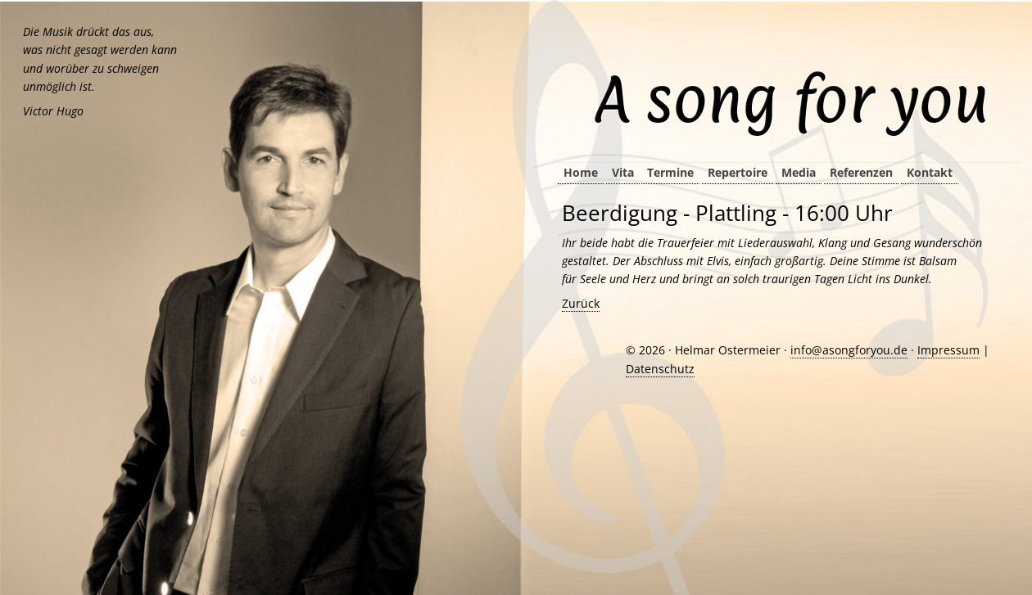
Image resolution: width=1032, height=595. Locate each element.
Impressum (948, 350)
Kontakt (930, 172)
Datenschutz (660, 368)
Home (581, 172)
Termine (670, 172)
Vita (623, 172)
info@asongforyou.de (849, 350)
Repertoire (737, 172)
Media (798, 172)
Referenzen (861, 172)
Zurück (581, 303)
